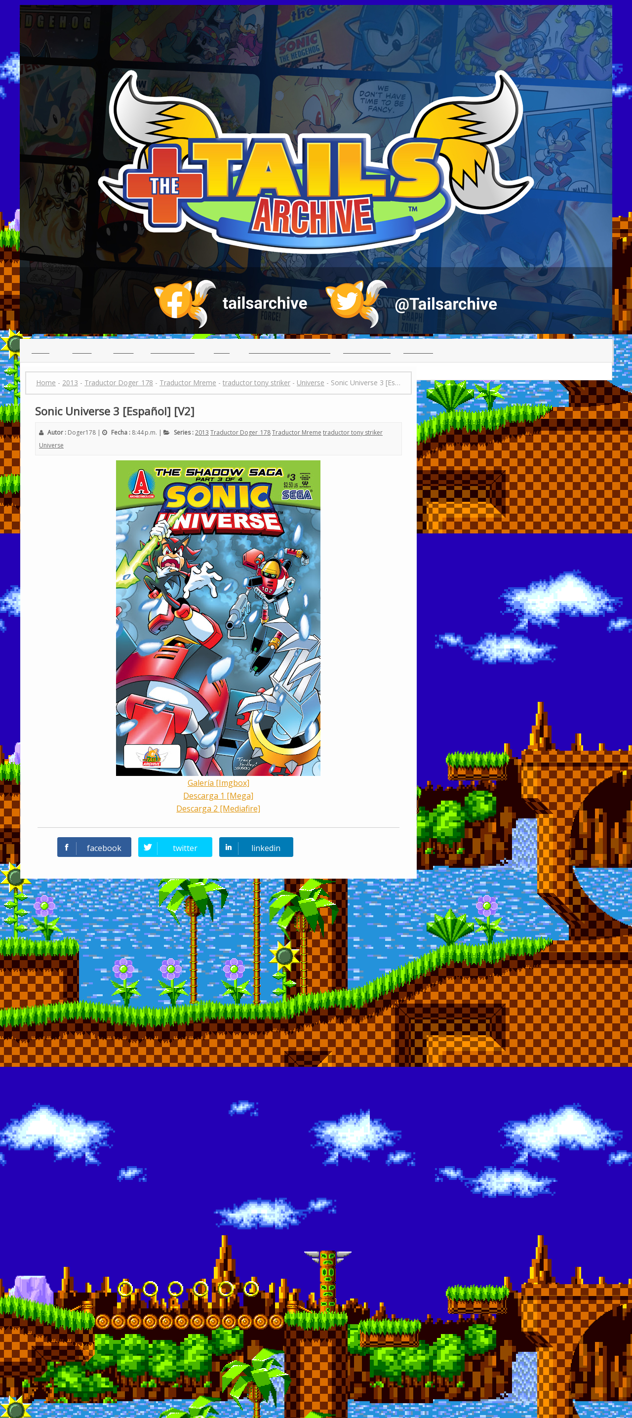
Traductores (173, 350)
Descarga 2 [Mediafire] (218, 808)
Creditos (418, 350)
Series (124, 350)
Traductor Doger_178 (240, 432)
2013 (202, 432)
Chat (222, 350)
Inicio (40, 350)
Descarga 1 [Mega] (218, 795)
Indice (82, 350)
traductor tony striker (353, 432)
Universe (51, 445)
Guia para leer (367, 350)
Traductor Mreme (296, 432)
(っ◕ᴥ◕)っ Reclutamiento (289, 350)
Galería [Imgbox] (218, 782)
